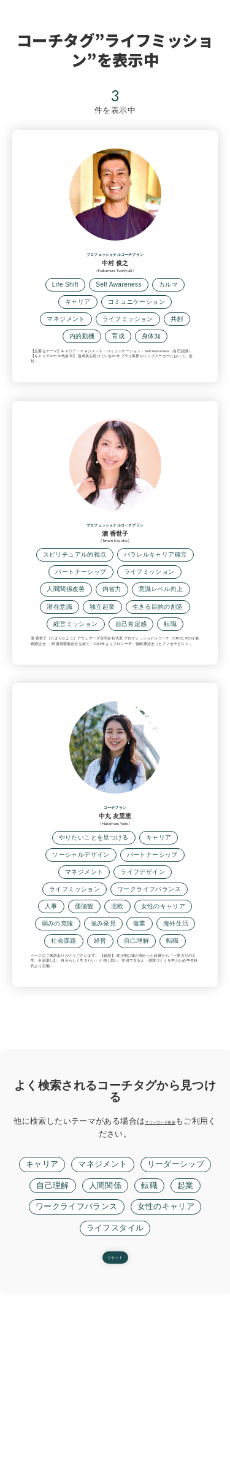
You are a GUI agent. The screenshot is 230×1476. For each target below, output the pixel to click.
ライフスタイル (115, 1397)
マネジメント (102, 1333)
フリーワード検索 (176, 1290)
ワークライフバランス (77, 1375)
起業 (185, 1354)
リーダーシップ (176, 1333)
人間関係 (105, 1354)
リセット (115, 1433)
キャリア (42, 1333)
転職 (149, 1354)
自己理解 (52, 1354)
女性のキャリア (166, 1375)
